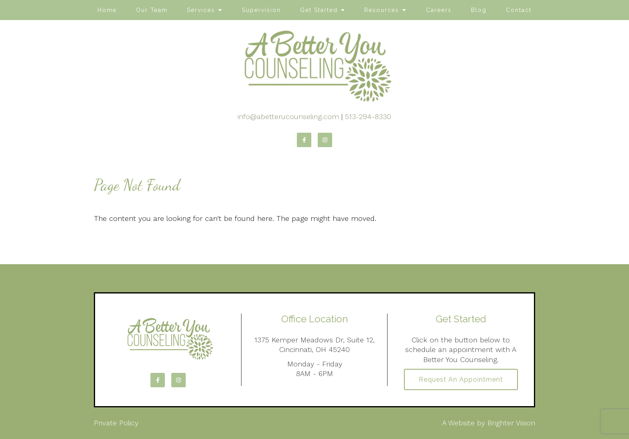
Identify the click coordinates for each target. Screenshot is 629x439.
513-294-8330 (368, 116)
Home (107, 10)
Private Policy (116, 423)
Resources (381, 10)
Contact (519, 10)
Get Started (319, 10)
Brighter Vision (511, 423)
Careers (439, 10)
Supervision (261, 10)
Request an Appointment (461, 379)
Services (201, 10)
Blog (479, 10)
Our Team (152, 10)
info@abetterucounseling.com (288, 116)
